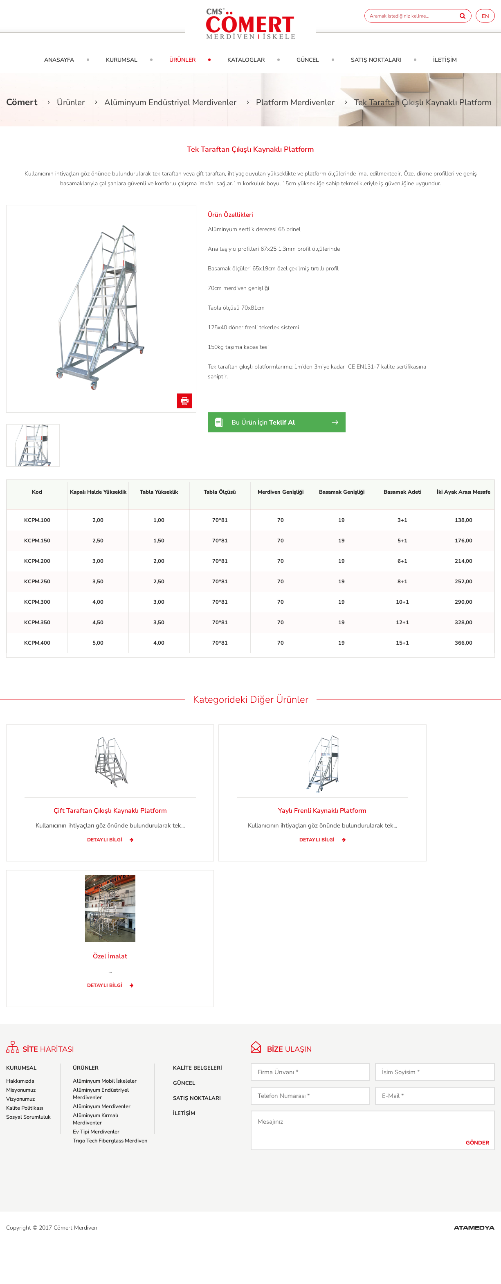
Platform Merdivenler (295, 102)
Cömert (21, 102)
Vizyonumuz (20, 1138)
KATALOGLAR (246, 60)
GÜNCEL (308, 60)
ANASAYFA (59, 60)
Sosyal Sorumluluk (28, 1156)
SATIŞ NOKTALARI (376, 60)
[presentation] (313, 1214)
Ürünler (71, 102)
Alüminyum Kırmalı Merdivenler (95, 1158)
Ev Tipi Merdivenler (96, 1171)
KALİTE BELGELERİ (197, 1107)
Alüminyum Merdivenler (101, 1146)
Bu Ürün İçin (263, 422)
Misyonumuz (21, 1129)
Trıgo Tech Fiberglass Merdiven (110, 1180)
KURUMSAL (121, 60)
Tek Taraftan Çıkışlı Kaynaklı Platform (423, 102)
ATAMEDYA (474, 1268)
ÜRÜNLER (182, 60)
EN (485, 16)
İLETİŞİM (445, 60)
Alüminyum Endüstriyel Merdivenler (170, 102)
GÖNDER (477, 1182)
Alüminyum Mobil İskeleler (105, 1120)
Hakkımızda (20, 1120)
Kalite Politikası (24, 1147)
